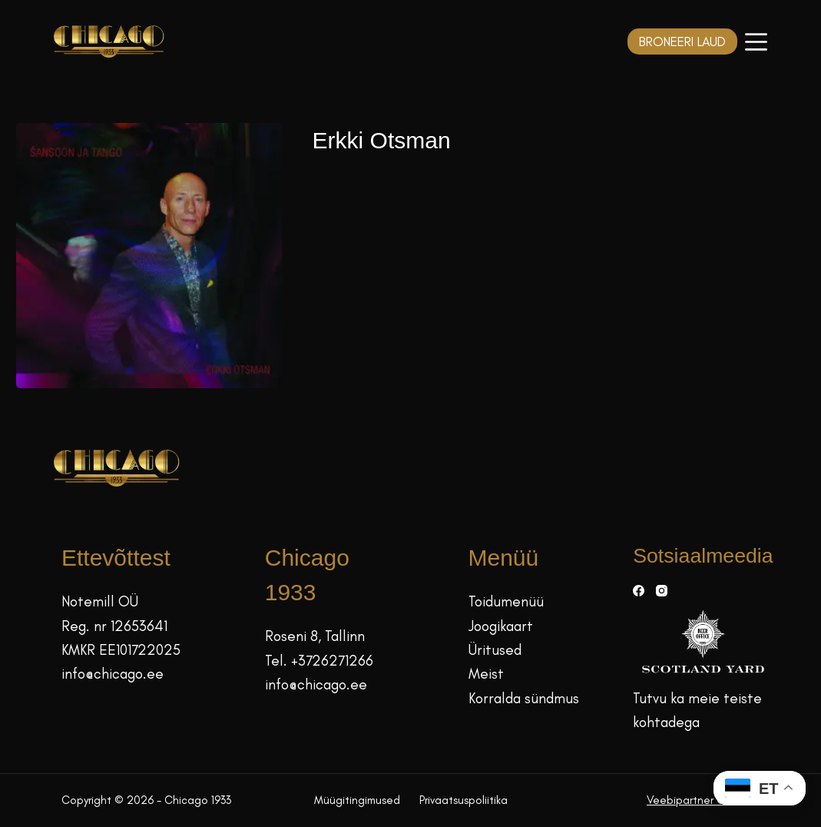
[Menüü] (756, 42)
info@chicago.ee (112, 674)
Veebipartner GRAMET (703, 800)
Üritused (494, 650)
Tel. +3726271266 (319, 660)
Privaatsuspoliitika (463, 800)
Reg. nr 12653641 (114, 626)
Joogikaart (500, 626)
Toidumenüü (506, 601)
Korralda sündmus (523, 698)
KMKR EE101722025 (120, 650)
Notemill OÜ (99, 601)
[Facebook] (638, 590)
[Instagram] (661, 590)
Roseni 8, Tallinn (315, 636)
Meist (486, 674)
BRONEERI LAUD (682, 41)
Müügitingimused (357, 800)
